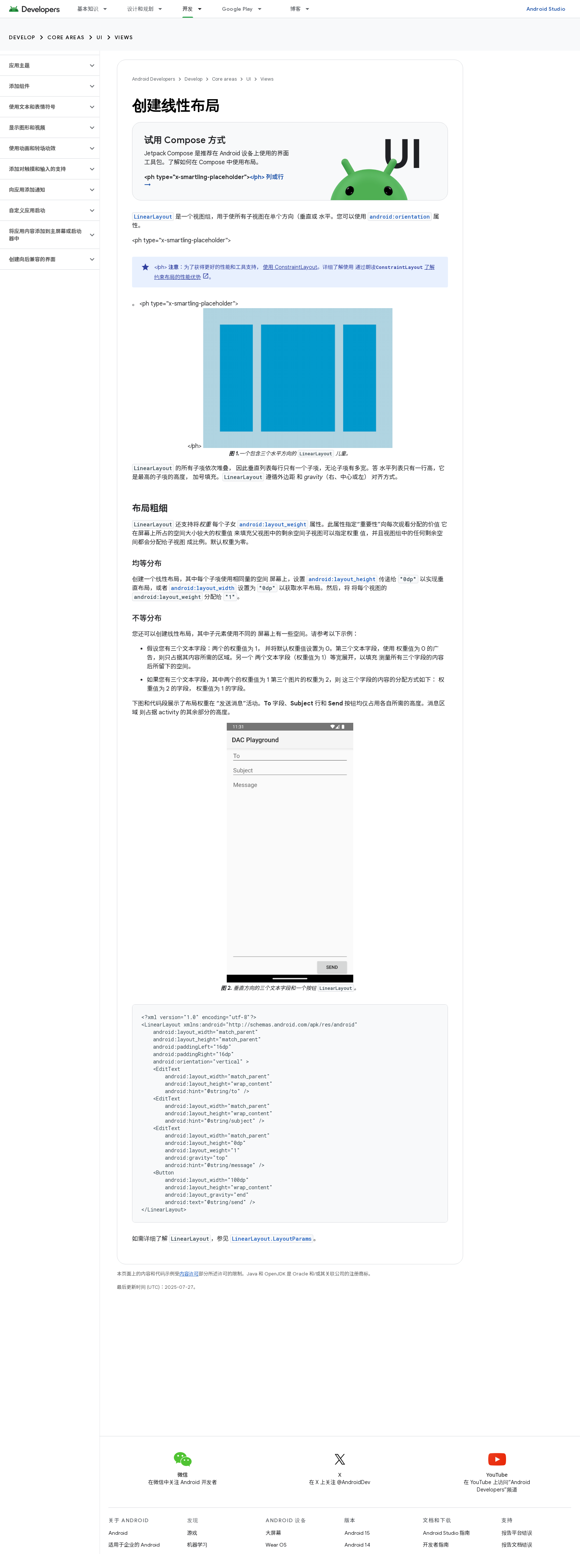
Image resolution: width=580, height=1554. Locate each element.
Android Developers (153, 79)
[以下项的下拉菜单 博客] (311, 9)
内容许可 (189, 1274)
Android (118, 1533)
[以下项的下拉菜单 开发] (203, 9)
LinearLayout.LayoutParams (271, 1238)
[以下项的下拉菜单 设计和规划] (163, 9)
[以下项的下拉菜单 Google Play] (263, 9)
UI (100, 37)
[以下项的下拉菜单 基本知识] (108, 9)
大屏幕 (273, 1533)
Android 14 (357, 1544)
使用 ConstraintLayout (290, 267)
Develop (22, 37)
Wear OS (276, 1544)
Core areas (66, 37)
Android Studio (546, 9)
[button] (44, 65)
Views (124, 37)
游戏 (192, 1533)
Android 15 (357, 1533)
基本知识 (87, 9)
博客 (295, 9)
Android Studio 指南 (446, 1533)
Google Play (237, 9)
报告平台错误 (517, 1533)
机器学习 (197, 1544)
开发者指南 (436, 1544)
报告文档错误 (517, 1544)
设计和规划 (140, 9)
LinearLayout (153, 216)
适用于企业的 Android (134, 1544)
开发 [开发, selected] (187, 9)
